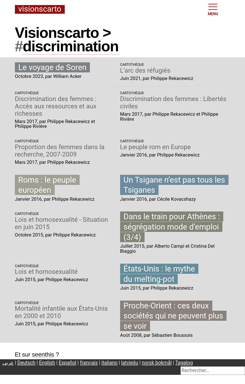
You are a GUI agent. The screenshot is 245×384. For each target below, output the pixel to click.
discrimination (70, 46)
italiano (109, 362)
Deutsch (26, 362)
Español (67, 362)
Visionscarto (39, 9)
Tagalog (184, 362)
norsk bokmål (157, 362)
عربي (8, 362)
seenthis (43, 354)
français (89, 362)
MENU (213, 9)
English (47, 362)
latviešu (129, 362)
